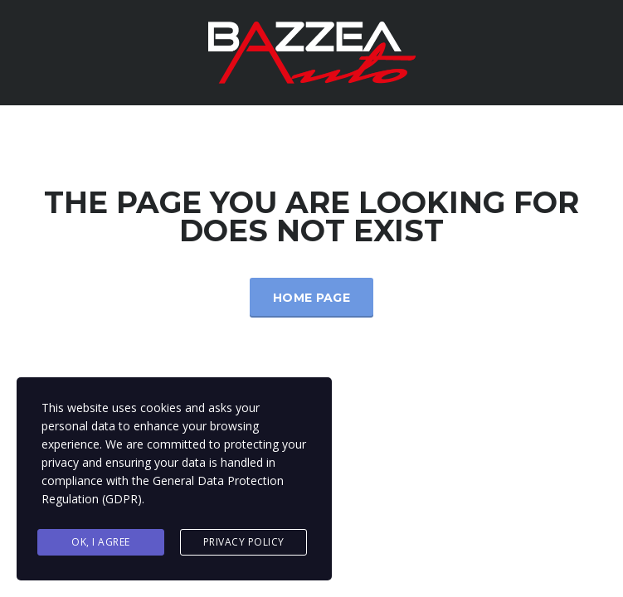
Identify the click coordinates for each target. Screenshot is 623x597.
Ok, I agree (100, 542)
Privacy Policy (244, 542)
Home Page (311, 297)
